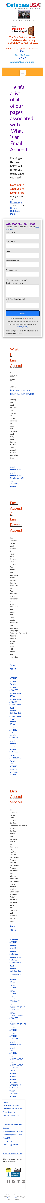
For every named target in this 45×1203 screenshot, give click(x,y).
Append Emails (13, 682)
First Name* (23, 234)
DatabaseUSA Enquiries (22, 62)
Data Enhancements (17, 1022)
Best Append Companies (15, 710)
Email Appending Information (16, 475)
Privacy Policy (22, 327)
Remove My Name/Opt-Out (12, 1154)
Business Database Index (13, 1131)
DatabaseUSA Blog (11, 1105)
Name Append (13, 1071)
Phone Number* (23, 262)
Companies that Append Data (15, 720)
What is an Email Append (14, 483)
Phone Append (13, 1077)
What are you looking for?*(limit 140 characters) (23, 283)
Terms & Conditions (11, 1115)
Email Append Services (13, 749)
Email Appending (15, 468)
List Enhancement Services (17, 1064)
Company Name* (23, 272)
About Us (7, 1138)
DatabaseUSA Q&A (20, 390)
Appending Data (15, 694)
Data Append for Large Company (14, 732)
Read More (13, 667)
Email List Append (13, 763)
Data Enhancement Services (17, 1015)
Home (5, 1102)
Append (13, 678)
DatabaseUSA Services (22, 394)
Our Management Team (12, 1134)
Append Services (13, 688)
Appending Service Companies (15, 702)
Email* (23, 253)
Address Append (13, 940)
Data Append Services (16, 796)
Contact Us (7, 1141)
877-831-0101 (22, 54)
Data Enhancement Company (17, 1007)
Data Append (13, 986)
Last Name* (23, 243)
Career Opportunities (11, 1145)
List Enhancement (17, 1057)
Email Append (13, 742)
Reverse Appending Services (15, 1085)
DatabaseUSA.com (14, 1198)
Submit (23, 313)
